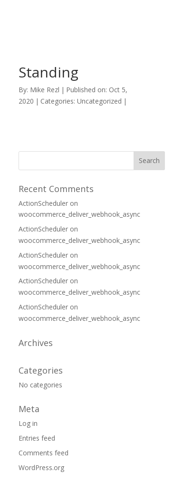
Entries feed (37, 438)
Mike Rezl (44, 89)
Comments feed (43, 452)
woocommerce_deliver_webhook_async (79, 214)
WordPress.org (41, 467)
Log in (28, 423)
